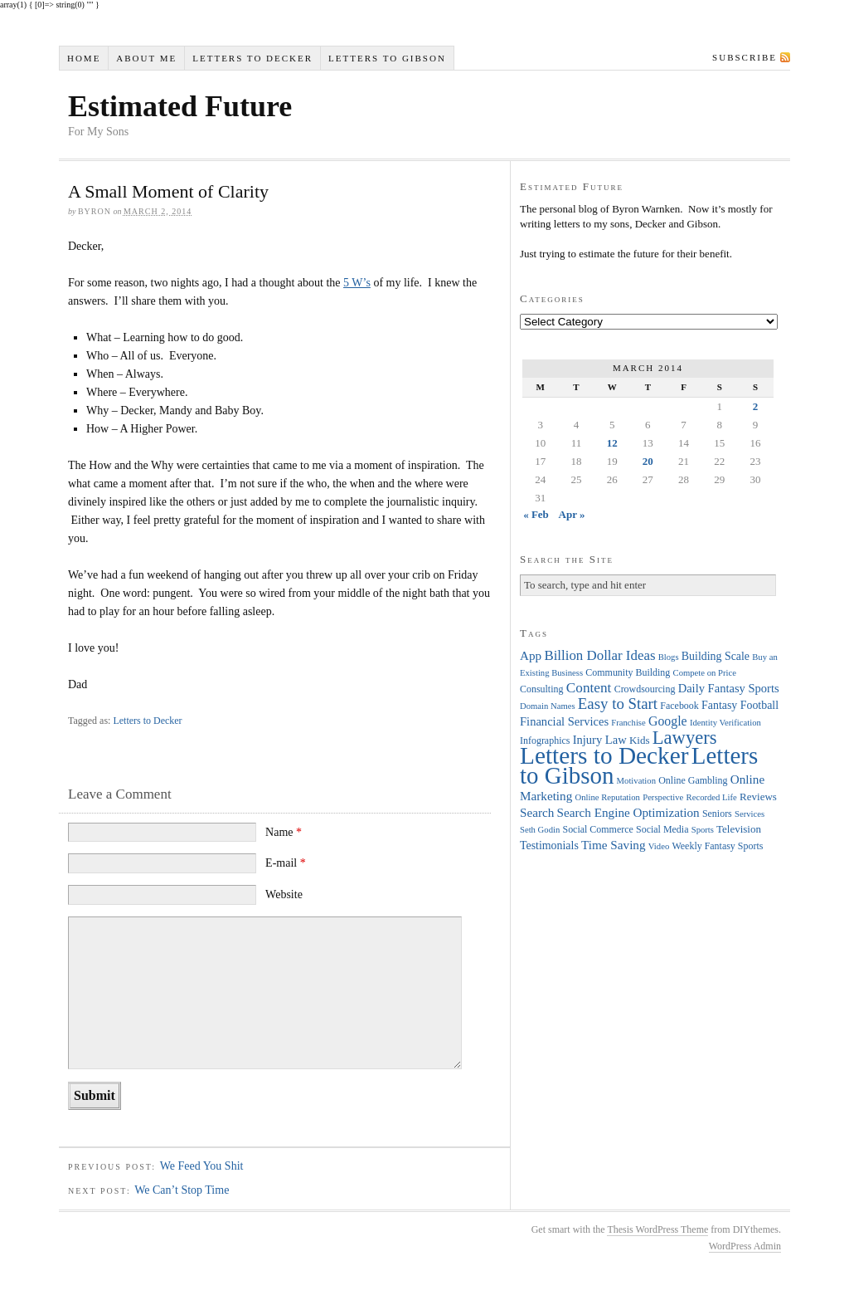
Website (284, 894)
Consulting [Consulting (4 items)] (541, 689)
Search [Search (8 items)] (537, 812)
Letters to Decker (252, 58)
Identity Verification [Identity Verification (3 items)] (725, 722)
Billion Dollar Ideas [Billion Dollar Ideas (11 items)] (599, 655)
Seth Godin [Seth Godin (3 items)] (540, 829)
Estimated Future (180, 106)
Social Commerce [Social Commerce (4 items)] (598, 829)
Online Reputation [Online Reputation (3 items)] (607, 797)
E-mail (285, 863)
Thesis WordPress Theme (657, 1229)
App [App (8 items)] (530, 655)
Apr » (572, 514)
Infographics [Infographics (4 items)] (545, 740)
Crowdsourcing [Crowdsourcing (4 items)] (645, 689)
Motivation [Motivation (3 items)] (636, 780)
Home (83, 58)
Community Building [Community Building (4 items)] (627, 672)
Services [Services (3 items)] (749, 814)
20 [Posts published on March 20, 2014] (648, 461)
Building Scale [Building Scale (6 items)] (716, 656)
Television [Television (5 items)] (738, 829)
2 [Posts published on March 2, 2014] (756, 406)
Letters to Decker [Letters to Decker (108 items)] (604, 755)
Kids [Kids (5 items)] (639, 740)
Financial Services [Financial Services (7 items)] (564, 721)
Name (283, 832)
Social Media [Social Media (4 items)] (662, 829)
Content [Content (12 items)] (589, 688)
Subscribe (744, 57)
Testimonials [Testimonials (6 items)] (549, 845)
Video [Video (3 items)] (658, 846)
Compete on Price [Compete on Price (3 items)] (704, 672)
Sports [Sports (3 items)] (702, 829)
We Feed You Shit (202, 1166)
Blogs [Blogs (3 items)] (668, 657)
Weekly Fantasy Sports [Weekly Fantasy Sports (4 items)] (717, 846)
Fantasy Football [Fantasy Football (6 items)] (740, 705)
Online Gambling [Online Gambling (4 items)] (692, 780)
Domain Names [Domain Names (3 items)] (547, 706)
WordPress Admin (745, 1246)
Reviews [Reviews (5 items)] (758, 796)
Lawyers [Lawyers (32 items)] (685, 737)
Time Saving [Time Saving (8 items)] (613, 845)
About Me (146, 58)
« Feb (536, 514)
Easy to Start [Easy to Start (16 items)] (617, 703)
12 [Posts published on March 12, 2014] (612, 443)
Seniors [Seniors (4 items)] (717, 813)
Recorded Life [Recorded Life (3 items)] (711, 797)
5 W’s (357, 282)
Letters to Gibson (387, 58)
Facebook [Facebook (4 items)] (679, 705)
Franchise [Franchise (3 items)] (628, 722)
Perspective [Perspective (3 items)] (663, 797)
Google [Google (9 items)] (667, 721)
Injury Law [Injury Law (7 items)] (600, 739)
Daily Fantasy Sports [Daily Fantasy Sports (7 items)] (728, 688)
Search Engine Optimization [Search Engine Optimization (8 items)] (628, 812)
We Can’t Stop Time (181, 1190)
